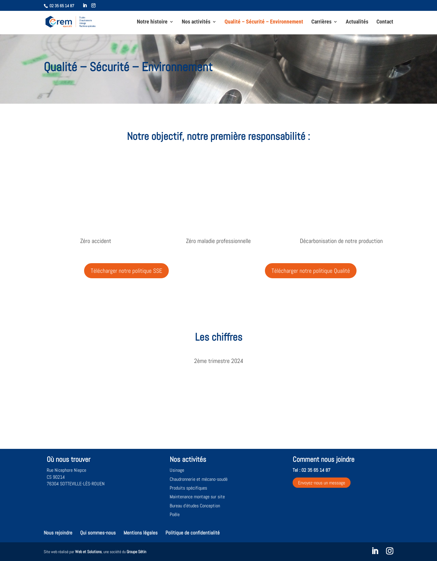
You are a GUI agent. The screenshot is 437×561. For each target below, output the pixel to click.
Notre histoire (152, 22)
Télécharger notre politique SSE (126, 271)
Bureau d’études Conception (195, 506)
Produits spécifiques (188, 488)
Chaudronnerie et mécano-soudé (199, 479)
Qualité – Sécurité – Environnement (264, 22)
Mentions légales (141, 532)
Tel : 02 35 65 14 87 (311, 470)
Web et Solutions (88, 551)
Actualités (357, 22)
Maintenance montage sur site (197, 496)
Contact (384, 22)
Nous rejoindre (58, 532)
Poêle (175, 514)
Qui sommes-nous (98, 532)
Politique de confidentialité (192, 532)
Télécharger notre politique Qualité (311, 271)
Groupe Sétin (136, 551)
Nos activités (196, 22)
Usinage (177, 470)
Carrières (321, 22)
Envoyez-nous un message (321, 483)
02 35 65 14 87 (61, 5)
